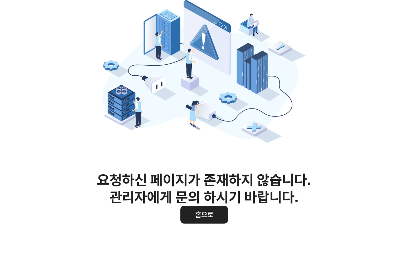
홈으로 (204, 214)
